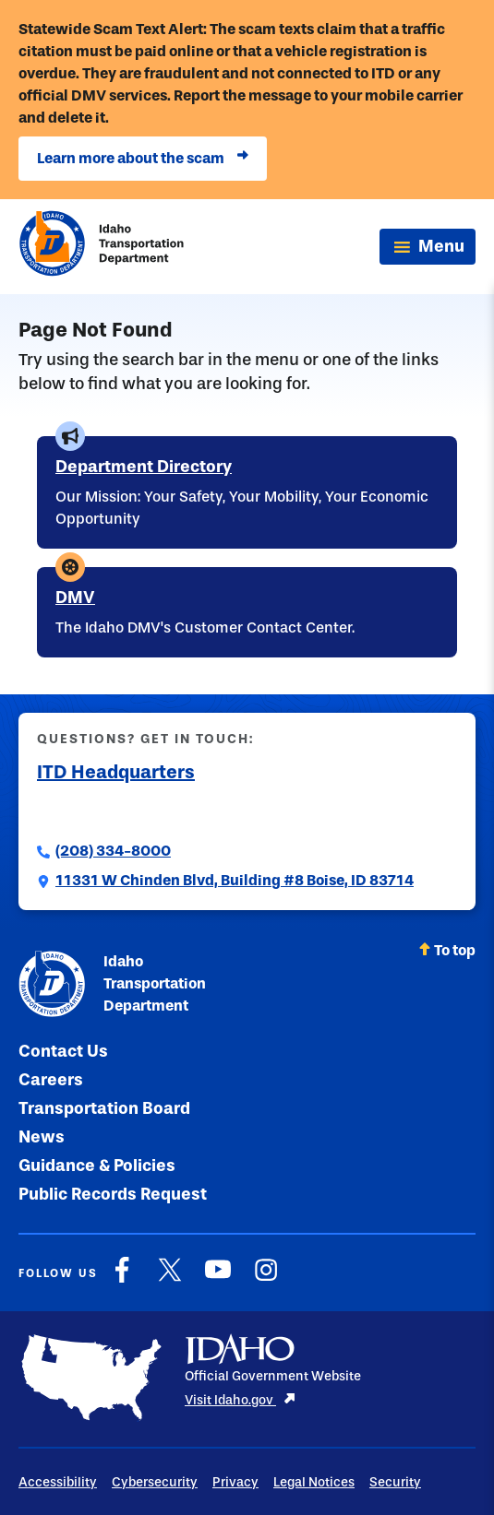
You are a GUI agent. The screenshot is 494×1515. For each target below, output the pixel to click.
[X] (170, 1279)
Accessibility (57, 1482)
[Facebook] (122, 1279)
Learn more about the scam (142, 158)
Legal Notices (314, 1482)
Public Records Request (112, 1194)
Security (395, 1482)
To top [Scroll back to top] (447, 950)
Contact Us (63, 1051)
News (41, 1137)
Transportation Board (104, 1108)
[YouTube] (218, 1279)
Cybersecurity (155, 1482)
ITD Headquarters (116, 772)
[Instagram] (266, 1279)
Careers (50, 1080)
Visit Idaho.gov (240, 1400)
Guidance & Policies (96, 1165)
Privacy (235, 1482)
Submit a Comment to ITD (126, 810)
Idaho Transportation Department (112, 984)
